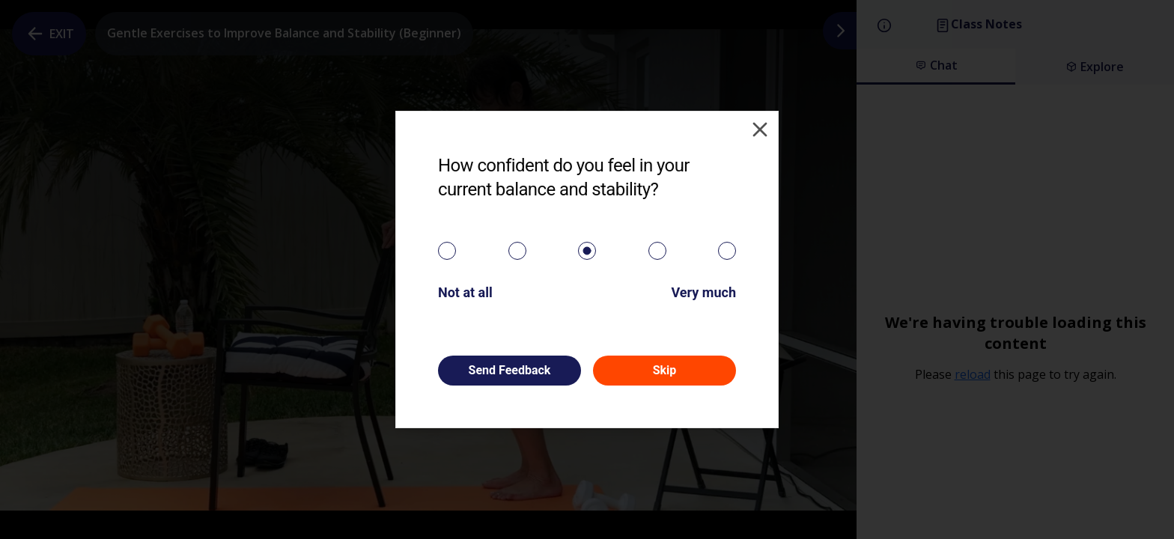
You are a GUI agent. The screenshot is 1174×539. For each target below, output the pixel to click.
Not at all (465, 292)
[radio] (447, 251)
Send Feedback (510, 370)
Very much (703, 292)
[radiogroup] (587, 251)
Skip (665, 370)
